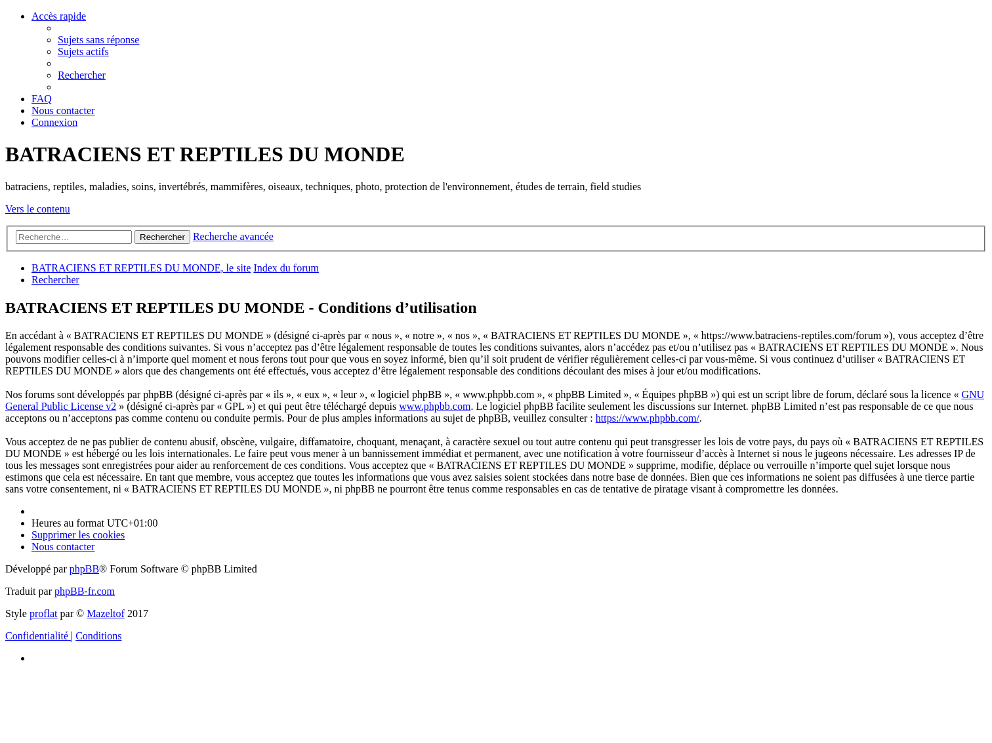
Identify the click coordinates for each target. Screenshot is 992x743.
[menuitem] (98, 39)
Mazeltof (106, 613)
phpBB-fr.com (84, 591)
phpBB (84, 568)
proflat (44, 613)
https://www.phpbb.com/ (647, 418)
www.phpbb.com (434, 406)
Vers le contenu (37, 208)
